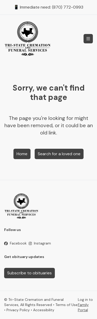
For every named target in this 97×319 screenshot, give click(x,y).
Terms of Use (66, 304)
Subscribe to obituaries (29, 273)
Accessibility (43, 310)
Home (22, 154)
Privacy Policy (18, 310)
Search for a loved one (59, 154)
